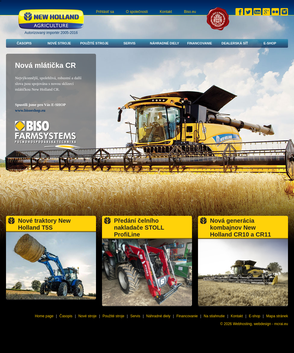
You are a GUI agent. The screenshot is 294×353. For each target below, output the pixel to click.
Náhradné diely (164, 43)
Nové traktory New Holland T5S (44, 224)
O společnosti (137, 12)
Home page (44, 316)
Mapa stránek (277, 316)
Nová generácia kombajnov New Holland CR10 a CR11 (240, 227)
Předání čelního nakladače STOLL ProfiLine (139, 227)
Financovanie (199, 43)
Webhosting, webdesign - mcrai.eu (260, 324)
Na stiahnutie (214, 316)
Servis (129, 43)
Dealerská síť (234, 43)
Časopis (24, 43)
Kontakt (166, 12)
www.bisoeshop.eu (30, 110)
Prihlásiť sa (105, 12)
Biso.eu (190, 12)
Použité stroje (94, 43)
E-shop (269, 43)
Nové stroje (59, 43)
